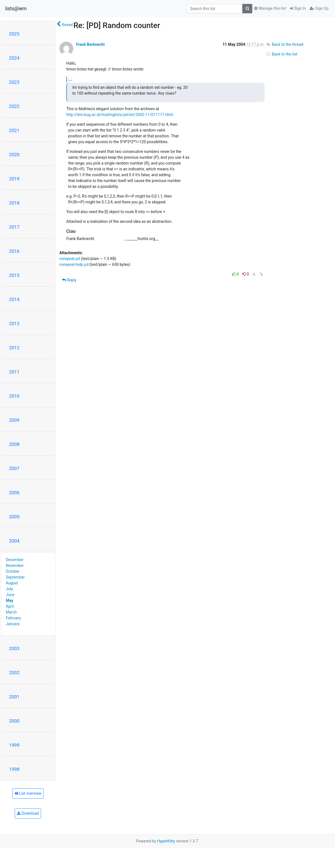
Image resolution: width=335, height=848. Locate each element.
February (13, 618)
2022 (14, 106)
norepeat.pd (69, 258)
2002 (14, 672)
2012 (14, 347)
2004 (14, 541)
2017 (14, 227)
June (10, 594)
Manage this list (270, 8)
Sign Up (319, 8)
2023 (14, 82)
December (15, 559)
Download (28, 813)
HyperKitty (166, 841)
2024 (14, 58)
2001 (14, 697)
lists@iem (16, 8)
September (15, 577)
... (70, 79)
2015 (14, 275)
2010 (14, 396)
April (10, 606)
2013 (14, 323)
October (12, 571)
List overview (28, 793)
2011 (14, 372)
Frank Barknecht (90, 44)
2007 (14, 468)
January (13, 624)
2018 (14, 203)
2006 (14, 492)
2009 (14, 420)
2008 (14, 444)
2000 (14, 721)
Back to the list (281, 54)
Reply (69, 280)
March (11, 612)
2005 (14, 516)
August (12, 583)
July (9, 589)
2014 (14, 299)
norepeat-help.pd (74, 264)
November (15, 565)
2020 (14, 154)
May (9, 600)
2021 (14, 130)
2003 (14, 648)
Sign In (298, 8)
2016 (14, 251)
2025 (14, 34)
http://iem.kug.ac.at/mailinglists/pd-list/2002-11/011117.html (119, 114)
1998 (14, 769)
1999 (14, 745)
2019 (14, 178)
